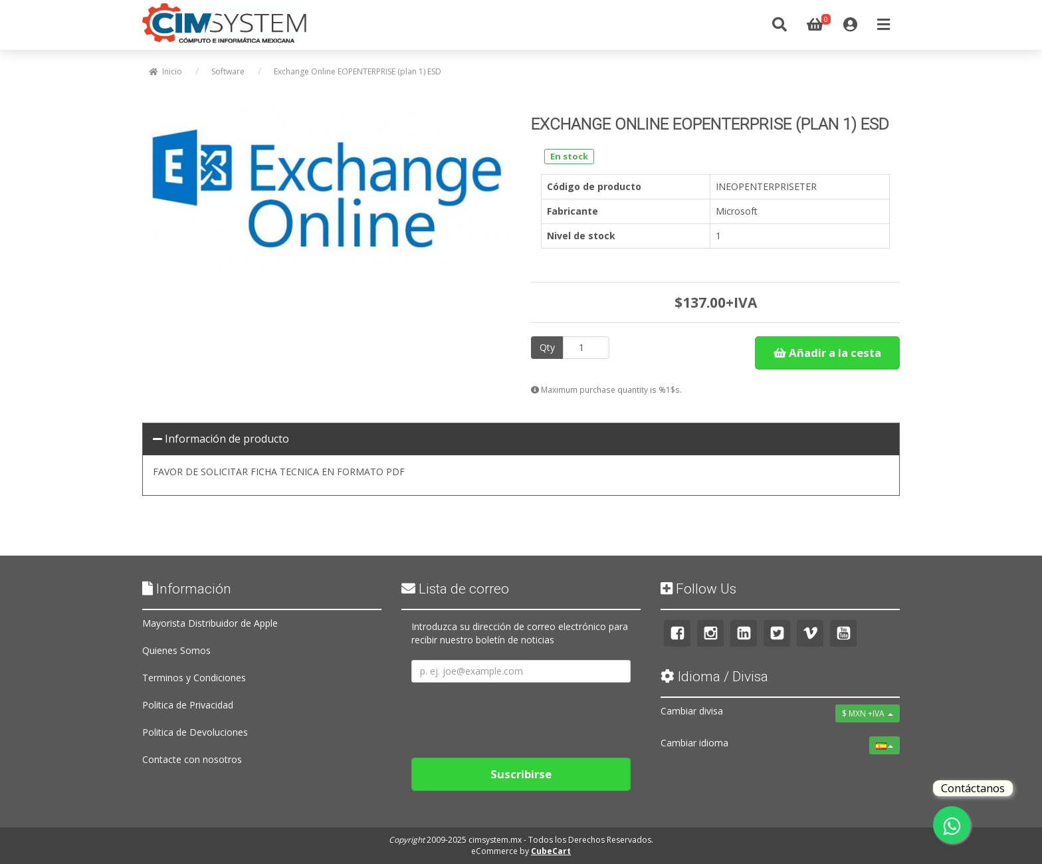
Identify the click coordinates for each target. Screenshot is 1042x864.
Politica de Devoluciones (195, 732)
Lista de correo (455, 589)
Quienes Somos (176, 650)
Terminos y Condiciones (194, 677)
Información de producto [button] (221, 438)
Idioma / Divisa (714, 677)
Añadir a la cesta (827, 352)
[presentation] (512, 715)
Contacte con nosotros (192, 759)
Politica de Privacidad (187, 705)
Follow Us (698, 589)
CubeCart (551, 851)
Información (186, 589)
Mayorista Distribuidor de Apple (210, 623)
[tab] (521, 439)
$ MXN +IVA (867, 713)
